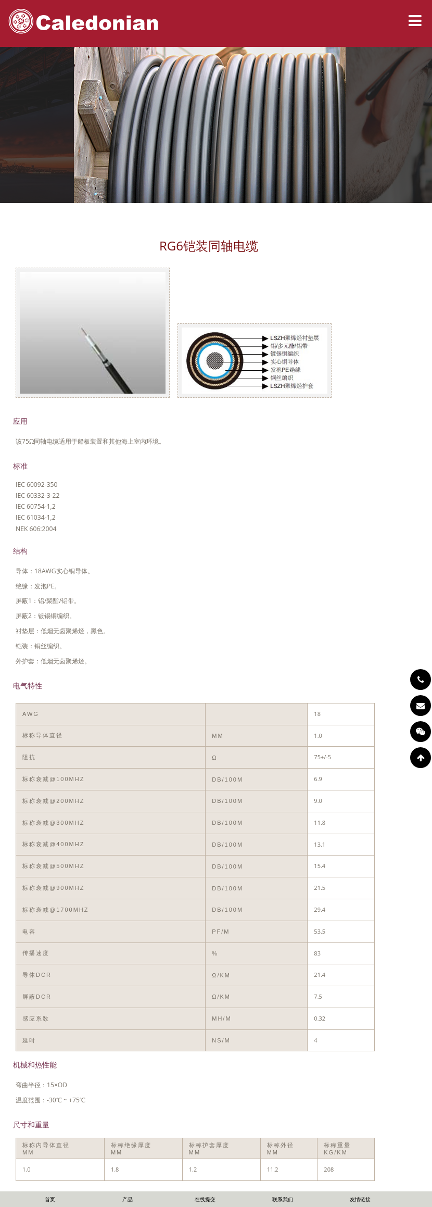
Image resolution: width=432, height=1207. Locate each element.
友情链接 (360, 1199)
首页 (50, 1199)
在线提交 (205, 1199)
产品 (127, 1199)
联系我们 (282, 1199)
